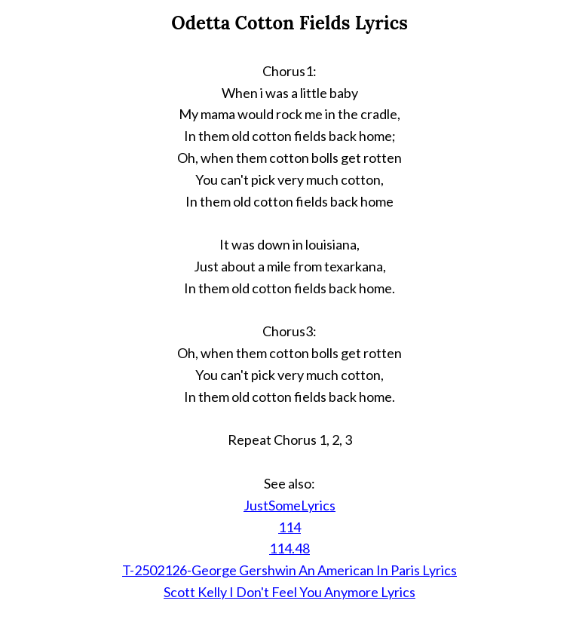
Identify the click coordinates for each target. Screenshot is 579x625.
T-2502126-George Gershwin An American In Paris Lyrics (289, 570)
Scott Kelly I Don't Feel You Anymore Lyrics (289, 592)
